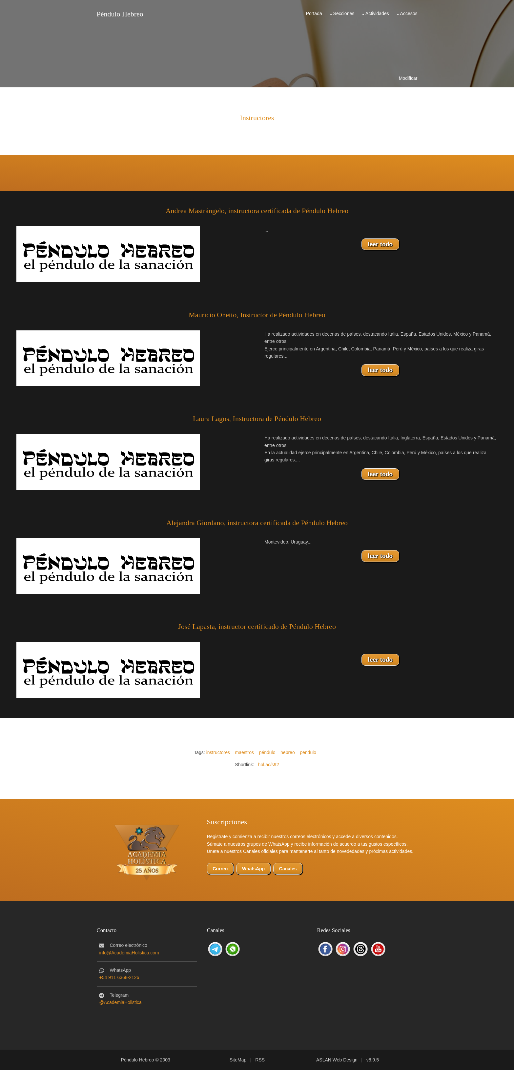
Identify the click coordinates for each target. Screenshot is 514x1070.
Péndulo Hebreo (120, 14)
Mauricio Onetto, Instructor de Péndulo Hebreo (257, 315)
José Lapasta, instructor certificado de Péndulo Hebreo (257, 626)
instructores (218, 752)
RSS (260, 1059)
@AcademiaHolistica (120, 1002)
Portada (314, 13)
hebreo (287, 752)
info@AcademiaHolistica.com (129, 952)
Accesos (409, 13)
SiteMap (238, 1059)
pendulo (308, 752)
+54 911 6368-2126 (119, 977)
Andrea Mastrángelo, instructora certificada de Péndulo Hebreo (257, 211)
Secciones (344, 13)
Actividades (377, 13)
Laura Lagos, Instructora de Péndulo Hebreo (257, 418)
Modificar (408, 78)
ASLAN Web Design (337, 1059)
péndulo (267, 752)
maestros (244, 752)
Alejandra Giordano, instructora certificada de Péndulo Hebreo (257, 523)
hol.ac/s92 (268, 764)
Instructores (257, 118)
